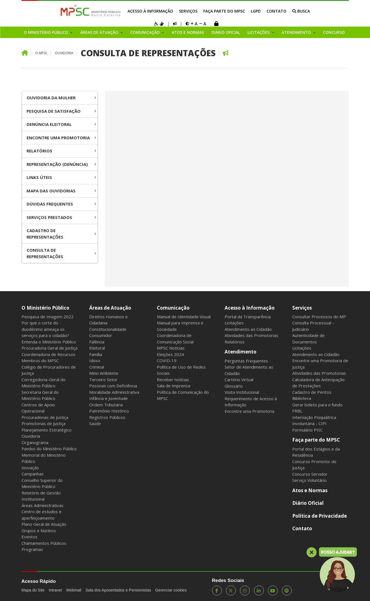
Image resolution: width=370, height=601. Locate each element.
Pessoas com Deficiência (113, 385)
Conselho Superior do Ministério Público (42, 483)
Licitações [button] (259, 32)
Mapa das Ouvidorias (51, 191)
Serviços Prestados (49, 217)
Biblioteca (301, 398)
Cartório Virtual (239, 379)
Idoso (94, 360)
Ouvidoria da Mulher (51, 97)
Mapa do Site (33, 590)
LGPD (256, 11)
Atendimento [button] (297, 32)
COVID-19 (166, 360)
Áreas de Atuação (110, 308)
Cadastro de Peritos (311, 392)
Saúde (95, 423)
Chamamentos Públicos (44, 543)
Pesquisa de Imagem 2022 (48, 316)
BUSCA (301, 11)
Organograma (35, 442)
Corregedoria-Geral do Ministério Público (43, 383)
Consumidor (100, 335)
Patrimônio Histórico (109, 411)
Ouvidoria (64, 53)
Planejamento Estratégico (47, 430)
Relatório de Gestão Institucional (41, 496)
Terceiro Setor (103, 379)
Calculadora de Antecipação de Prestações (318, 383)
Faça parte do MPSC (224, 11)
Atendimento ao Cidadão (248, 329)
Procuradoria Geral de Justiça (49, 348)
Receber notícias (173, 379)
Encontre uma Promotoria (58, 137)
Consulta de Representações (148, 53)
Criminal (96, 367)
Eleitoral (97, 348)
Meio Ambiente (103, 373)
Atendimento (240, 351)
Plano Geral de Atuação (44, 524)
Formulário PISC (307, 430)
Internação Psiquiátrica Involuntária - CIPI (314, 420)
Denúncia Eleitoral (49, 124)
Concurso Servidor (309, 474)
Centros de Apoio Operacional (38, 408)
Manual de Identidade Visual (184, 316)
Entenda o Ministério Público (49, 342)
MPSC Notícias (171, 348)
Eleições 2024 (170, 354)
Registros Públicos (107, 417)
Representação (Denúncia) (57, 164)
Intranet (55, 590)
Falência (96, 342)
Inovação (30, 467)
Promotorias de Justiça (43, 423)
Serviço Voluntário (309, 480)
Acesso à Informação (150, 11)
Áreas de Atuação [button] (99, 32)
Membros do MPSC (40, 360)
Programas (32, 549)
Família (95, 354)
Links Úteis (39, 177)
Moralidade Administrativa (114, 392)
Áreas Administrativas (42, 505)
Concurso (334, 32)
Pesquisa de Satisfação (54, 111)
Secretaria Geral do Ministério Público (40, 395)
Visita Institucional (242, 392)
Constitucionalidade (107, 329)
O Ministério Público (45, 308)
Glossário (234, 386)
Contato (276, 11)
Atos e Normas (188, 32)
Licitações (234, 323)
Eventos (29, 536)
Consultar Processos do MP (319, 316)
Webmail (73, 590)
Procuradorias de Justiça (45, 417)
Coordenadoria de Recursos (49, 354)
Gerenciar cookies (171, 590)
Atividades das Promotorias (251, 335)
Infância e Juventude (108, 398)
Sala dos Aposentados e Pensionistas (118, 590)
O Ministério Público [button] (46, 32)
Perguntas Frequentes (246, 361)
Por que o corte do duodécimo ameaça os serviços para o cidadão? (45, 329)
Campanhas (33, 474)
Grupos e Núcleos (39, 530)
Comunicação (173, 308)
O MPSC (41, 53)
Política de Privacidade (319, 516)
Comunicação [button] (145, 32)
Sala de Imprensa (173, 385)
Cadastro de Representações (45, 234)
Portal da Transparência (248, 316)
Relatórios (39, 151)
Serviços (188, 11)
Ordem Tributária (106, 404)
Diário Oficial (225, 32)
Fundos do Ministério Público (49, 448)
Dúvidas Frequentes (50, 204)
